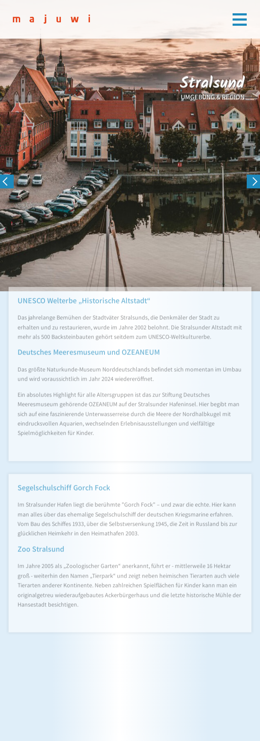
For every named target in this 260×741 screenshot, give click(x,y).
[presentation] (7, 181)
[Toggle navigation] (239, 19)
